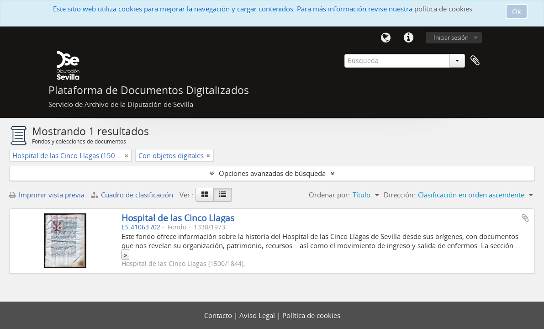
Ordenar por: (329, 194)
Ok (516, 11)
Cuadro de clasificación (133, 194)
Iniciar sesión (451, 37)
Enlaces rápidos (408, 38)
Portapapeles (475, 60)
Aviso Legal (258, 315)
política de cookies (443, 8)
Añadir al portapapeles (525, 218)
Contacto (219, 315)
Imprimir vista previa (47, 194)
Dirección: (399, 194)
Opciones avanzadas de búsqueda (272, 173)
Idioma (386, 38)
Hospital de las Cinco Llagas (177, 217)
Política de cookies (311, 315)
